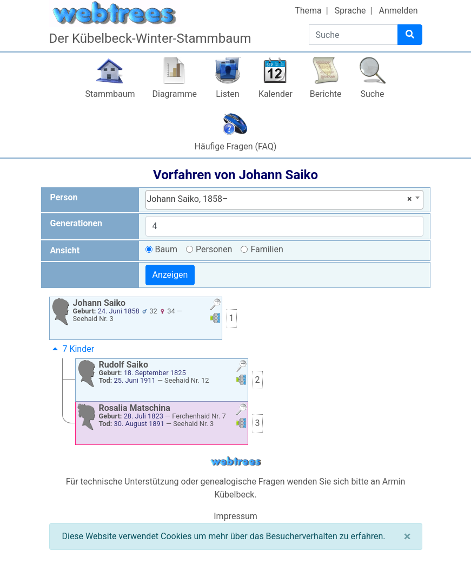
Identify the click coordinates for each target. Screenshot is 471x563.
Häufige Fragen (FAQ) (236, 146)
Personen (214, 249)
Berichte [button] (326, 94)
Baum (166, 249)
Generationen (76, 223)
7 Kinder (72, 349)
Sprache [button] (350, 10)
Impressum (235, 516)
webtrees (236, 461)
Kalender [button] (275, 94)
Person (64, 197)
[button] (215, 305)
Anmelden (398, 10)
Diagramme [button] (174, 94)
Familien (266, 249)
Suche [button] (372, 94)
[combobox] (284, 200)
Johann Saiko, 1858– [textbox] (279, 199)
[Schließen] (407, 536)
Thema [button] (308, 10)
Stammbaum (110, 94)
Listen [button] (227, 94)
